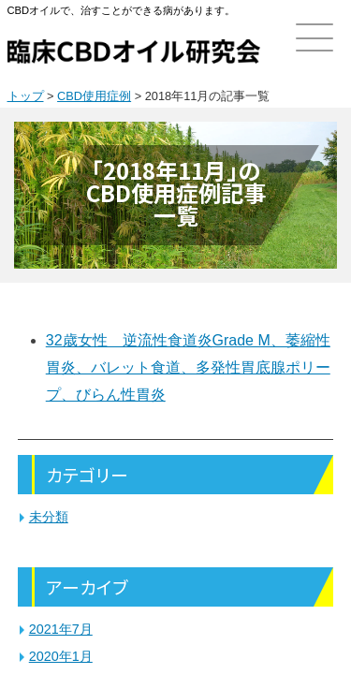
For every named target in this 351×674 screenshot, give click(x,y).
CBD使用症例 (94, 96)
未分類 (48, 516)
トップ (25, 96)
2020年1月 (61, 656)
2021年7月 (61, 629)
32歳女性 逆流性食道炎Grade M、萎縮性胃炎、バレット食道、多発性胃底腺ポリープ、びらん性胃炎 (188, 367)
